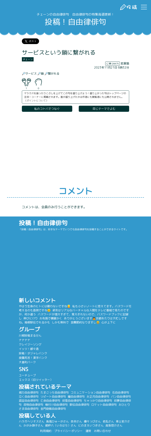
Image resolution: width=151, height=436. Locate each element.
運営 (88, 431)
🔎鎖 (40, 73)
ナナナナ (24, 340)
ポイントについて (36, 100)
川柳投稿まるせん (30, 335)
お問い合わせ (102, 431)
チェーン (28, 59)
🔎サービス (29, 73)
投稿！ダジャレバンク (33, 353)
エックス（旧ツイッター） (36, 380)
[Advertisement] (75, 149)
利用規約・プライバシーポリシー (61, 431)
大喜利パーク (27, 362)
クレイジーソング (30, 344)
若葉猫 (125, 63)
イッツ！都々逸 (29, 349)
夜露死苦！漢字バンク (33, 358)
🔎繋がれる (52, 73)
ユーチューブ (27, 375)
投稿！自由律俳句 (75, 21)
